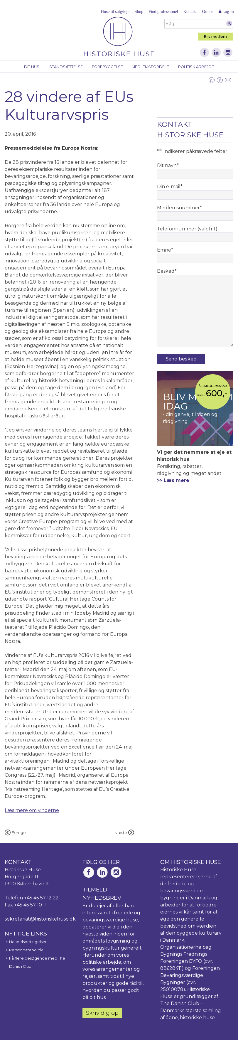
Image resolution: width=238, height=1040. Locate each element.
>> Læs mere (173, 480)
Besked (167, 271)
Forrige (15, 832)
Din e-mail (170, 186)
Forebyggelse (107, 67)
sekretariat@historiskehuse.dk (40, 919)
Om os (207, 11)
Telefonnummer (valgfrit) (187, 229)
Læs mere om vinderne (32, 810)
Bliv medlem (215, 36)
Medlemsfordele (150, 67)
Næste (124, 832)
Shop (139, 11)
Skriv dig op (102, 1012)
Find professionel (163, 11)
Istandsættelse (65, 67)
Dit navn (168, 165)
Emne (165, 250)
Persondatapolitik (26, 950)
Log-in (226, 11)
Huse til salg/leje (115, 11)
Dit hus (31, 67)
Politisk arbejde (196, 67)
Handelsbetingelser (28, 942)
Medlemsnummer (179, 207)
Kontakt (190, 11)
